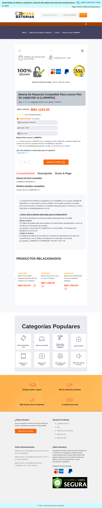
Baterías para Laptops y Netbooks (40, 32)
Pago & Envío (77, 7)
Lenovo (57, 32)
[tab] (49, 50)
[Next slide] (82, 50)
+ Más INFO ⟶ (22, 153)
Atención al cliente (25, 431)
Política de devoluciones (91, 7)
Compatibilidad (25, 173)
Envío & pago (63, 173)
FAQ (58, 427)
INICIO (24, 32)
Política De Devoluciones (65, 430)
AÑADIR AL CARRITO (56, 162)
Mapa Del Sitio (61, 437)
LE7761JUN (26, 102)
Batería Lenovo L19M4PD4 (71, 32)
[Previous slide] (19, 50)
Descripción (45, 173)
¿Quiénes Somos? (63, 423)
